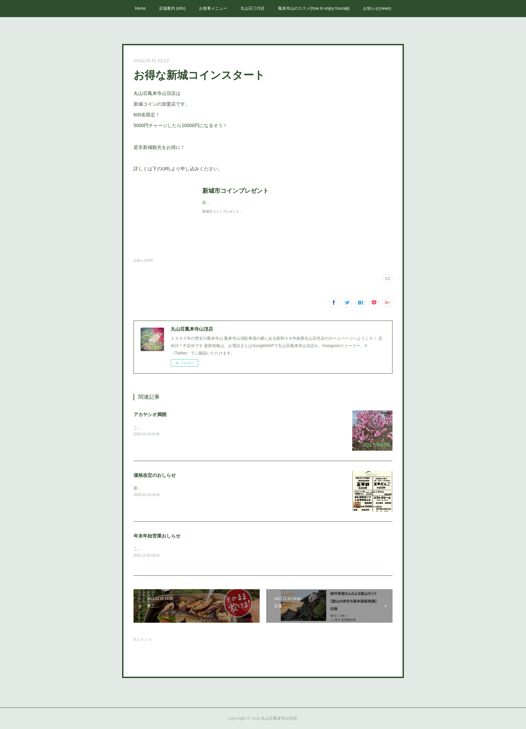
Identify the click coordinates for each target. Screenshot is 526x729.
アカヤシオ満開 (150, 414)
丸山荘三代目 (253, 8)
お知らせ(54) (143, 260)
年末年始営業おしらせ (157, 536)
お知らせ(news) (377, 8)
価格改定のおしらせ (155, 475)
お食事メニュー (213, 8)
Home (140, 8)
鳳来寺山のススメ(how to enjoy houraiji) (314, 8)
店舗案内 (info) (172, 8)
